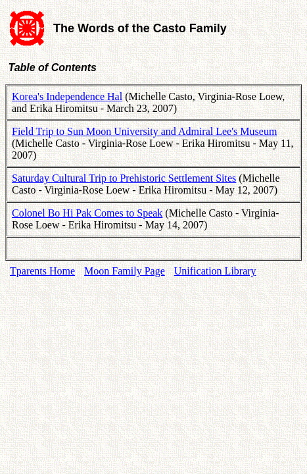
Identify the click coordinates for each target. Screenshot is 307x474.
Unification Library (215, 270)
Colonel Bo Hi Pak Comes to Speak (87, 213)
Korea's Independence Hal (67, 96)
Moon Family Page (124, 270)
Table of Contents (51, 67)
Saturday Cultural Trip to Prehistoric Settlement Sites (124, 178)
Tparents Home (42, 270)
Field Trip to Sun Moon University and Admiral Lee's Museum (144, 131)
